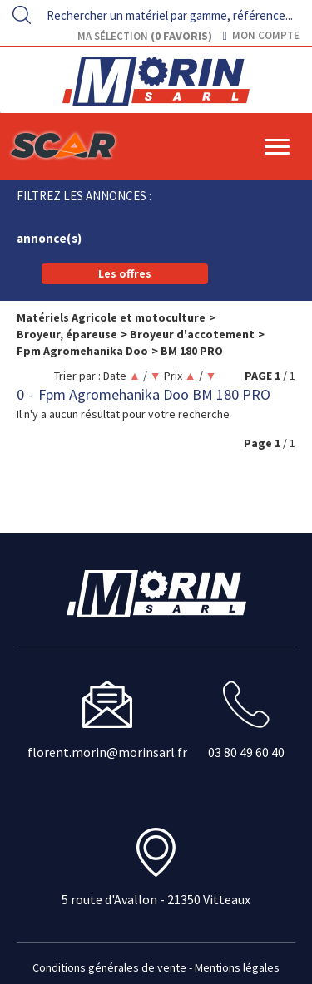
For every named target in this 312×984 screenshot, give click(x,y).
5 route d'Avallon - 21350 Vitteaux (156, 899)
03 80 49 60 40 (246, 752)
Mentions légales (237, 967)
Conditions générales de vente (109, 967)
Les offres (124, 273)
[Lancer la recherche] (21, 15)
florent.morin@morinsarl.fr (107, 752)
